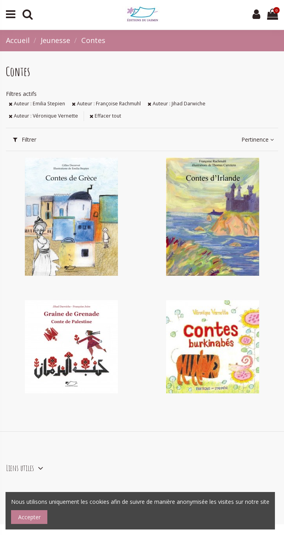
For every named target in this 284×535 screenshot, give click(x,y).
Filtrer (24, 139)
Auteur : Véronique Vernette (43, 115)
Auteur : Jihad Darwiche (177, 103)
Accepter (29, 517)
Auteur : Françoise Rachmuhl (106, 103)
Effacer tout (105, 115)
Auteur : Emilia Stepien (37, 103)
